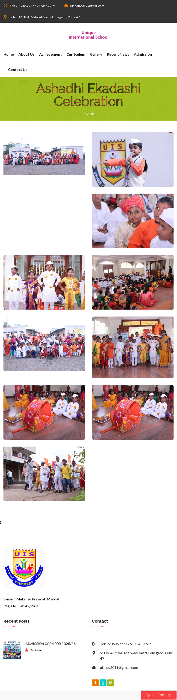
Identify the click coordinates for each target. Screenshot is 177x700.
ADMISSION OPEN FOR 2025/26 (50, 644)
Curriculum (75, 54)
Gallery (96, 54)
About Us (26, 54)
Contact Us (17, 69)
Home (8, 54)
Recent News (118, 54)
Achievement (50, 54)
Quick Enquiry (158, 695)
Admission (143, 54)
